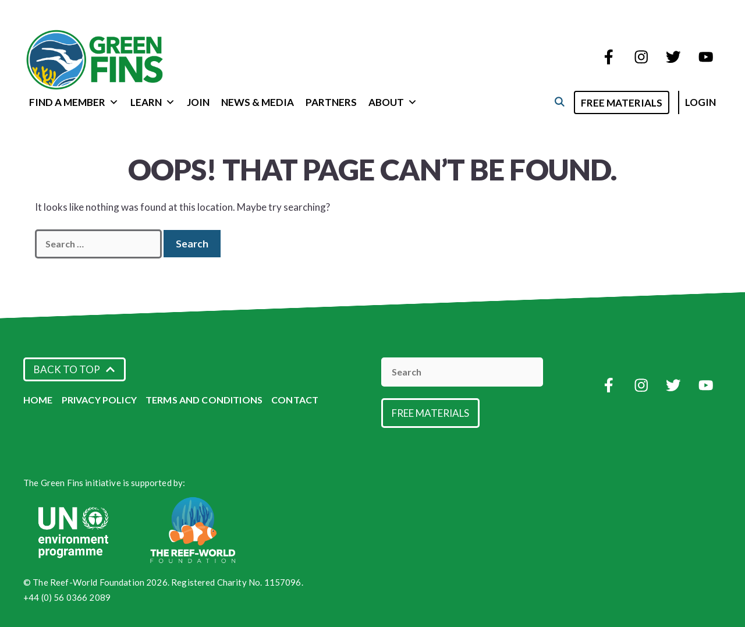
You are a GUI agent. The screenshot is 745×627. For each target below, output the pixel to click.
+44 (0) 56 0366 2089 (67, 597)
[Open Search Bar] (559, 101)
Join (198, 102)
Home (38, 399)
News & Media (257, 102)
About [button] (392, 102)
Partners (331, 102)
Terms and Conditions (204, 399)
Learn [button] (152, 102)
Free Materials (621, 103)
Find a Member (74, 102)
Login (700, 102)
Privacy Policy (99, 399)
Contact (294, 399)
